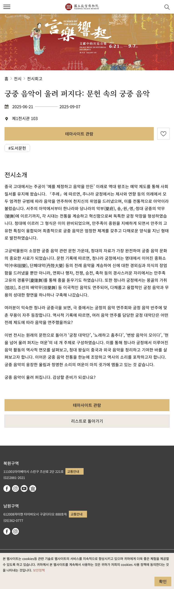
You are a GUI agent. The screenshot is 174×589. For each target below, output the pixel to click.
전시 (18, 78)
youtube (24, 488)
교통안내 (73, 471)
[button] (156, 7)
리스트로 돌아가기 (87, 421)
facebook (6, 488)
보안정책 (39, 570)
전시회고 (34, 78)
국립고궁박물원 (82, 7)
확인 (163, 581)
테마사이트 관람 (79, 134)
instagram (15, 488)
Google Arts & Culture (32, 488)
